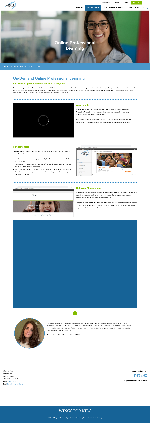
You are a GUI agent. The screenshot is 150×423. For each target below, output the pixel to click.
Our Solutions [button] (93, 8)
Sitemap (99, 418)
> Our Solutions (13, 66)
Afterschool (106, 3)
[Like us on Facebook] (134, 376)
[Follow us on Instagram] (141, 376)
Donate (136, 3)
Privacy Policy (82, 418)
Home (6, 66)
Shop (117, 3)
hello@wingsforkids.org (15, 384)
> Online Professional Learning (29, 66)
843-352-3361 (12, 381)
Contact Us (92, 418)
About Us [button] (79, 8)
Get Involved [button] (134, 8)
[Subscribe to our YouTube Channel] (138, 376)
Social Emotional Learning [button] (114, 8)
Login (126, 3)
